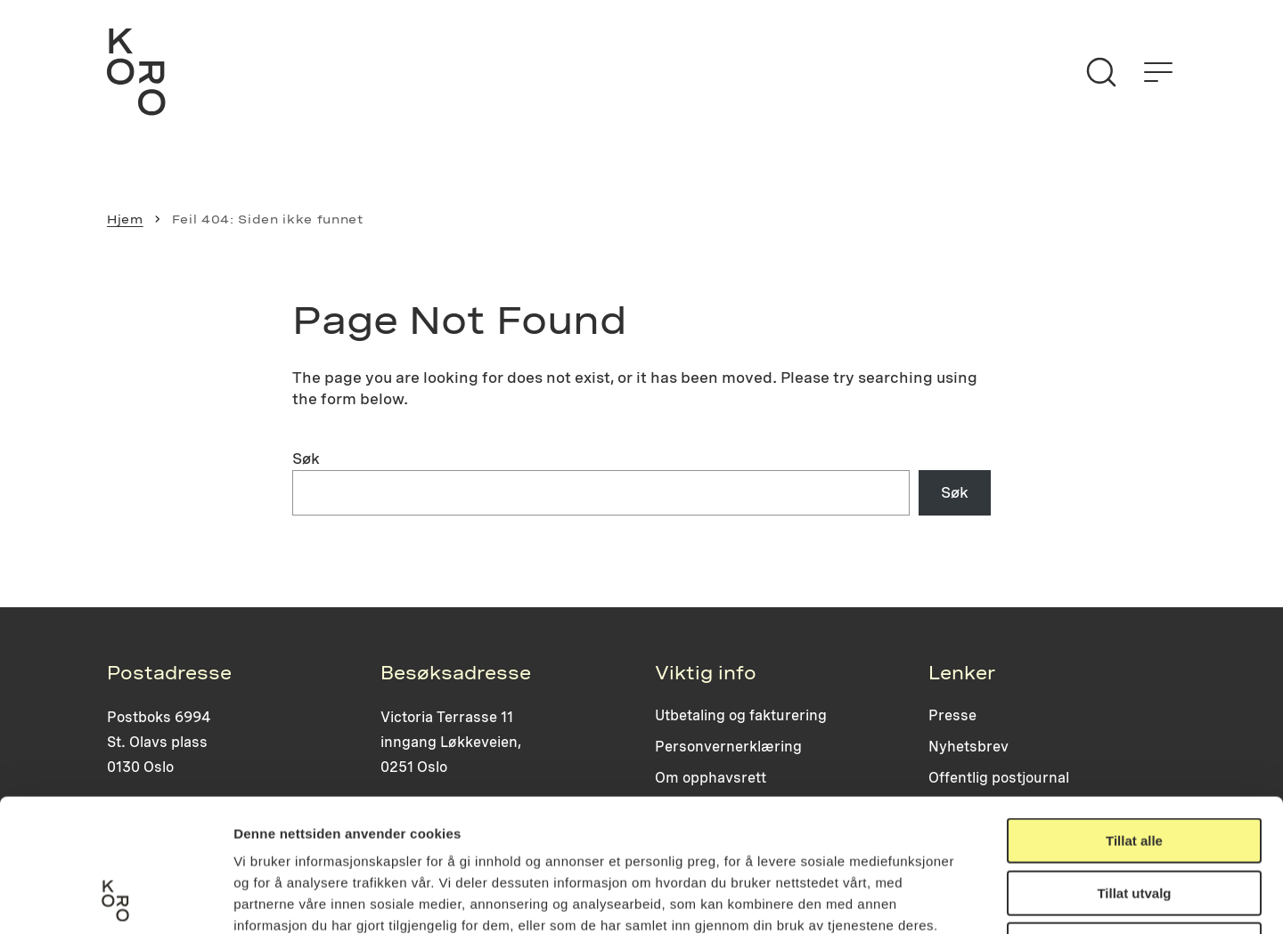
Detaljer (949, 898)
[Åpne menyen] (1158, 72)
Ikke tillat (1134, 820)
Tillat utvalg (1134, 768)
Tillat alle (1134, 716)
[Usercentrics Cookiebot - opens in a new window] (115, 899)
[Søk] (1101, 72)
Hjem (125, 219)
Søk (306, 458)
